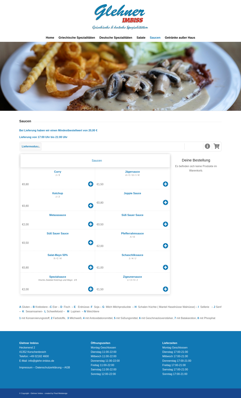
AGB (67, 367)
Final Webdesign (60, 393)
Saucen (97, 160)
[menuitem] (50, 37)
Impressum (25, 367)
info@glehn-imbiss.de (41, 360)
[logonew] (120, 16)
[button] (207, 146)
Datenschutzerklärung (48, 367)
